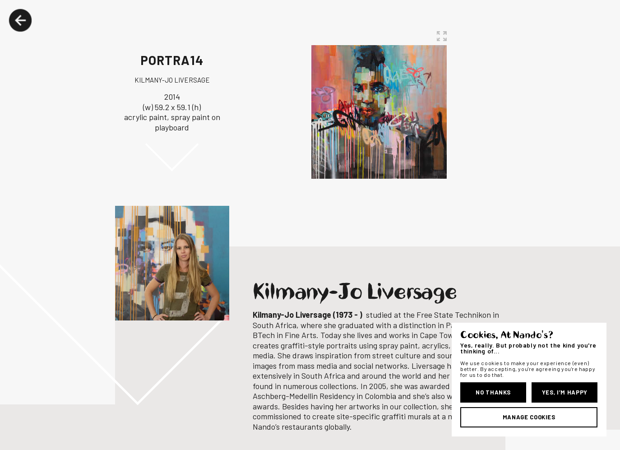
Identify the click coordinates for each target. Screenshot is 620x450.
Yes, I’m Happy (565, 392)
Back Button (20, 20)
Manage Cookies (529, 417)
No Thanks (493, 392)
